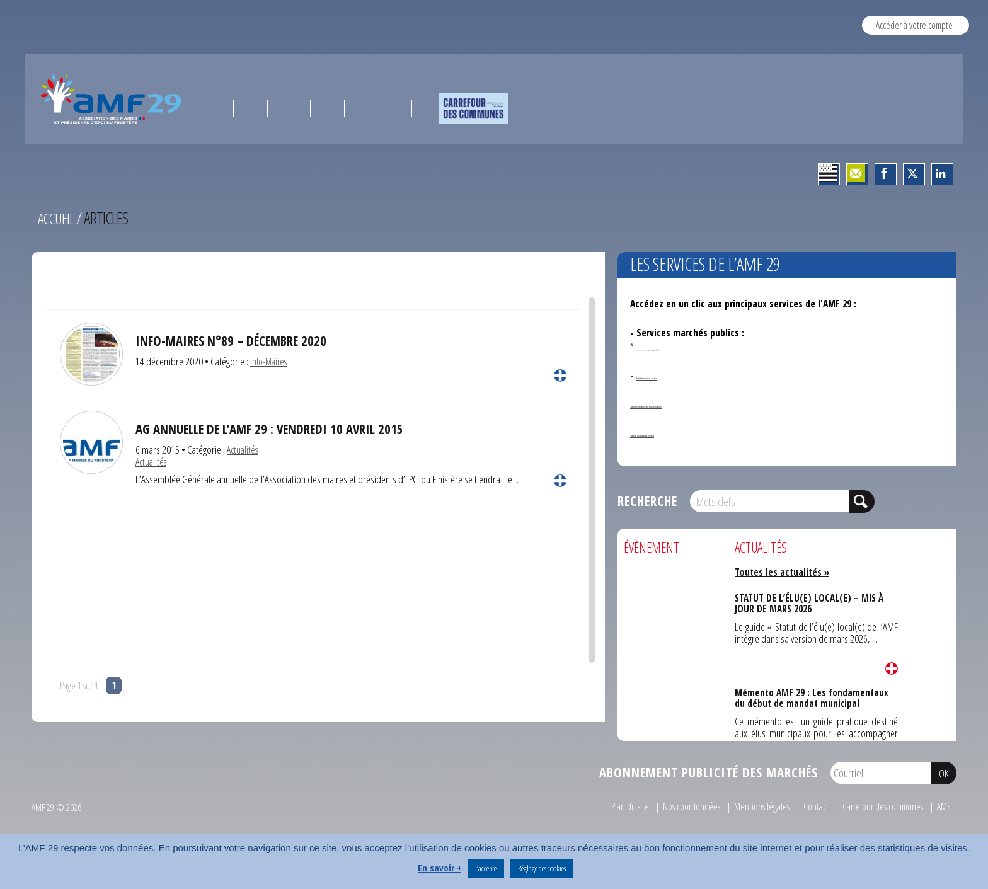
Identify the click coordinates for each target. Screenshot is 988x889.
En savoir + (439, 867)
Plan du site (602, 806)
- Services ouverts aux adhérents (698, 433)
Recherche (647, 501)
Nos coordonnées (668, 806)
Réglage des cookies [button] (542, 868)
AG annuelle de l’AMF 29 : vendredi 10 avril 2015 (281, 429)
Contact (802, 806)
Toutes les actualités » (786, 572)
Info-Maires (270, 361)
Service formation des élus (692, 375)
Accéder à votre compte (913, 25)
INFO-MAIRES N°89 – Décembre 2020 (239, 340)
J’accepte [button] (486, 868)
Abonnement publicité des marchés (708, 772)
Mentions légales (745, 806)
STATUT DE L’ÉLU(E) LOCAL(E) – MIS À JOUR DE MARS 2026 (809, 602)
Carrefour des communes (875, 806)
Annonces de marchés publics (684, 347)
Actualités (244, 449)
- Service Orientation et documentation (713, 404)
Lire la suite (560, 375)
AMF (942, 806)
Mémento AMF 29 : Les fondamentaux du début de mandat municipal (811, 696)
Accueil (58, 218)
